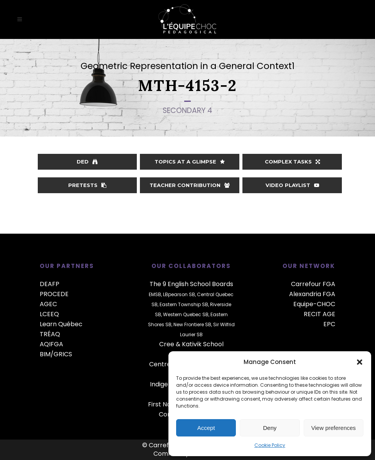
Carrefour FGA (313, 284)
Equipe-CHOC (314, 304)
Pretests (87, 185)
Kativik (192, 344)
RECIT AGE (319, 314)
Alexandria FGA (312, 294)
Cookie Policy (269, 445)
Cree (166, 344)
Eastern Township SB (184, 304)
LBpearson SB (179, 294)
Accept (206, 428)
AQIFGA (51, 344)
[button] (359, 362)
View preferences (333, 428)
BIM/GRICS (56, 354)
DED (87, 161)
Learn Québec (61, 324)
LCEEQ (49, 314)
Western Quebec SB (186, 314)
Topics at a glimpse (190, 161)
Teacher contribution (190, 185)
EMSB (155, 294)
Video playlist (292, 185)
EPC (329, 324)
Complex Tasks (292, 161)
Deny (269, 428)
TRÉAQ (50, 334)
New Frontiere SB (192, 324)
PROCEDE (54, 294)
